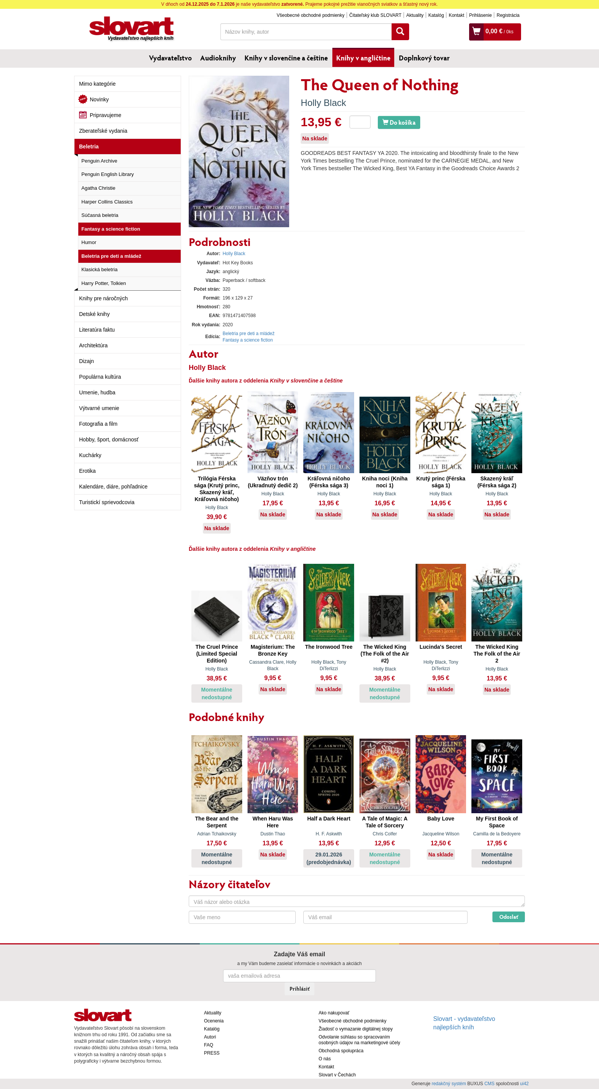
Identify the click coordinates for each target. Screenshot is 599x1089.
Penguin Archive (99, 161)
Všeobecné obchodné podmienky (310, 15)
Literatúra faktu (97, 330)
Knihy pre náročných (103, 298)
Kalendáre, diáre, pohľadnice (113, 486)
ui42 (524, 1083)
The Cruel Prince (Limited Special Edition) (217, 654)
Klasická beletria (99, 269)
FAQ (208, 1045)
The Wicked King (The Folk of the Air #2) (385, 654)
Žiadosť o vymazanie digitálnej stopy (356, 1029)
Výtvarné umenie (99, 408)
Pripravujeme (105, 115)
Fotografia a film (98, 424)
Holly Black (323, 103)
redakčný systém (449, 1083)
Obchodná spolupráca (341, 1050)
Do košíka (399, 122)
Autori (210, 1037)
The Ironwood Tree (328, 647)
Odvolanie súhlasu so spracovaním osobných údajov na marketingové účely (359, 1039)
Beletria (89, 146)
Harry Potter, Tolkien (103, 283)
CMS (489, 1083)
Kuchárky (90, 455)
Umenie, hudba (97, 392)
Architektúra (93, 345)
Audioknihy (218, 57)
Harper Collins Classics (107, 202)
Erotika (87, 471)
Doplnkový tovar (424, 57)
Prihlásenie (480, 15)
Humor (88, 242)
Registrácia (508, 15)
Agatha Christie (98, 188)
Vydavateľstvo (170, 57)
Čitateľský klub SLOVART (375, 15)
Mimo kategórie (97, 84)
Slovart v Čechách (337, 1075)
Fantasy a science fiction (110, 229)
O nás (325, 1058)
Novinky (99, 99)
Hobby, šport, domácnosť (109, 439)
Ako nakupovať (334, 1013)
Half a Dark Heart (328, 819)
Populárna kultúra (100, 377)
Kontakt (457, 15)
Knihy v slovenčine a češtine (286, 57)
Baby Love (441, 819)
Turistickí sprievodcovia (106, 502)
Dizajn (86, 361)
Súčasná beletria (99, 215)
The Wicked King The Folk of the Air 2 (496, 654)
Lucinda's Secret (440, 647)
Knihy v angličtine (363, 57)
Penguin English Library (107, 174)
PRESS (212, 1053)
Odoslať (508, 916)
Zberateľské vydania (103, 131)
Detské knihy (94, 314)
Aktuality (414, 15)
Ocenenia (213, 1021)
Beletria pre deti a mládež (111, 256)
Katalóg (436, 15)
